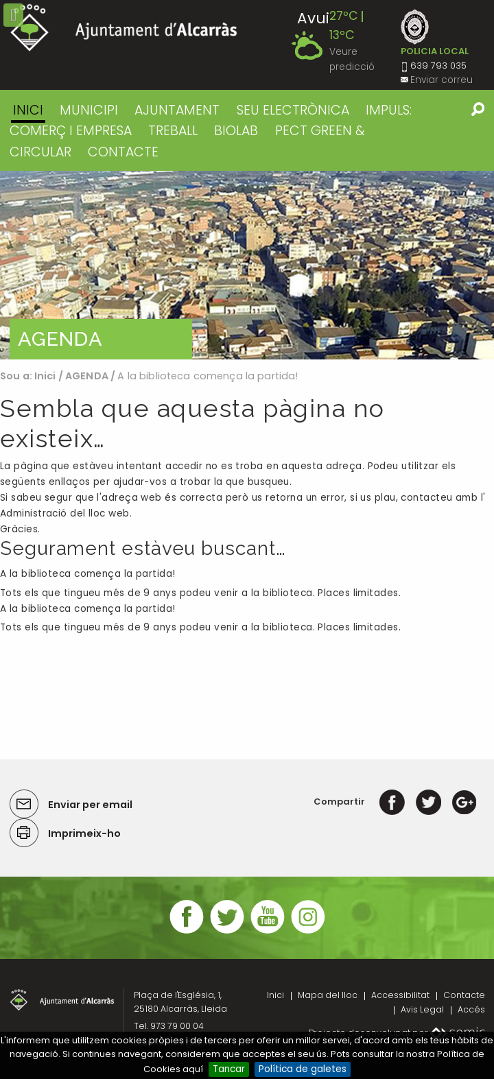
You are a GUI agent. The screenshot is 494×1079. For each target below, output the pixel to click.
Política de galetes (302, 1069)
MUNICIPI (89, 110)
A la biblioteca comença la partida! (88, 573)
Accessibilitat (400, 995)
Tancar (229, 1069)
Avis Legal (422, 1009)
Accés (471, 1009)
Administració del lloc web (65, 513)
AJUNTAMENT (177, 110)
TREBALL (173, 130)
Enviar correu (441, 79)
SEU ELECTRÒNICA (293, 110)
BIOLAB (236, 130)
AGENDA (86, 376)
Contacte (464, 995)
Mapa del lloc (327, 995)
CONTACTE (123, 152)
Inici (28, 110)
